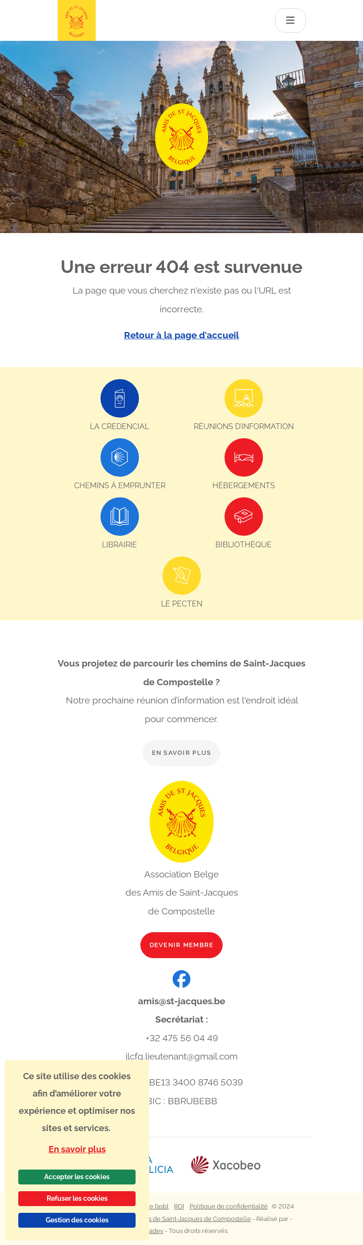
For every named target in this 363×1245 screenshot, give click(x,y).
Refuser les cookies (77, 1198)
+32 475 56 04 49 (182, 1038)
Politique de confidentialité (228, 1206)
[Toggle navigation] (290, 20)
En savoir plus (182, 752)
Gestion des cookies (77, 1220)
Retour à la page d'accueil (181, 335)
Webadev (149, 1230)
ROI (179, 1206)
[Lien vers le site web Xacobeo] (226, 1165)
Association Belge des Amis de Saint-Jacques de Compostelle (161, 1218)
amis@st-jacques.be (181, 1001)
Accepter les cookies (77, 1177)
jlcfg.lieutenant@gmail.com (181, 1056)
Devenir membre (182, 945)
